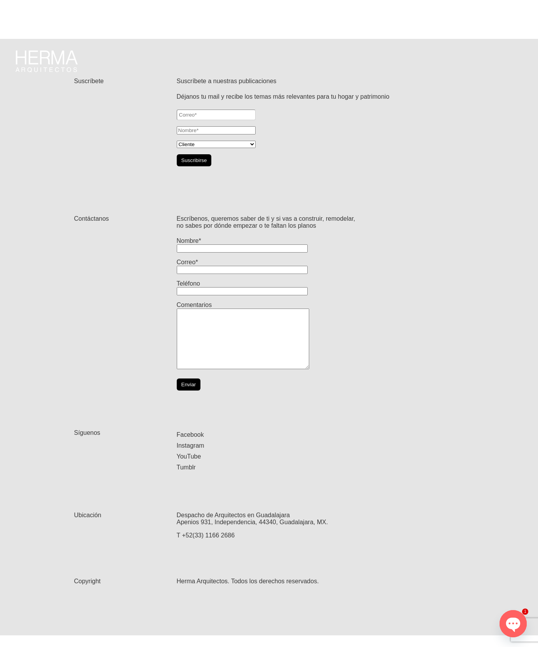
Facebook (190, 446)
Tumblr (186, 479)
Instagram (190, 457)
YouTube (189, 468)
